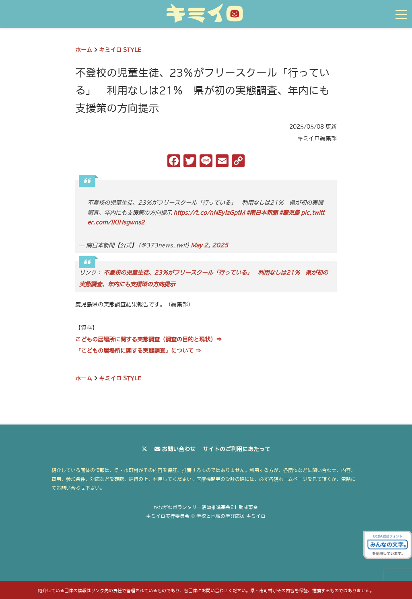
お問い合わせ (179, 449)
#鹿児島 (289, 212)
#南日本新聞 (262, 212)
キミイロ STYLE (120, 50)
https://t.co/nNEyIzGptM (209, 212)
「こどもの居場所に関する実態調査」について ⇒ (138, 350)
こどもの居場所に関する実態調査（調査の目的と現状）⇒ (148, 339)
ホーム (83, 50)
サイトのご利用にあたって (236, 449)
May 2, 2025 (209, 245)
